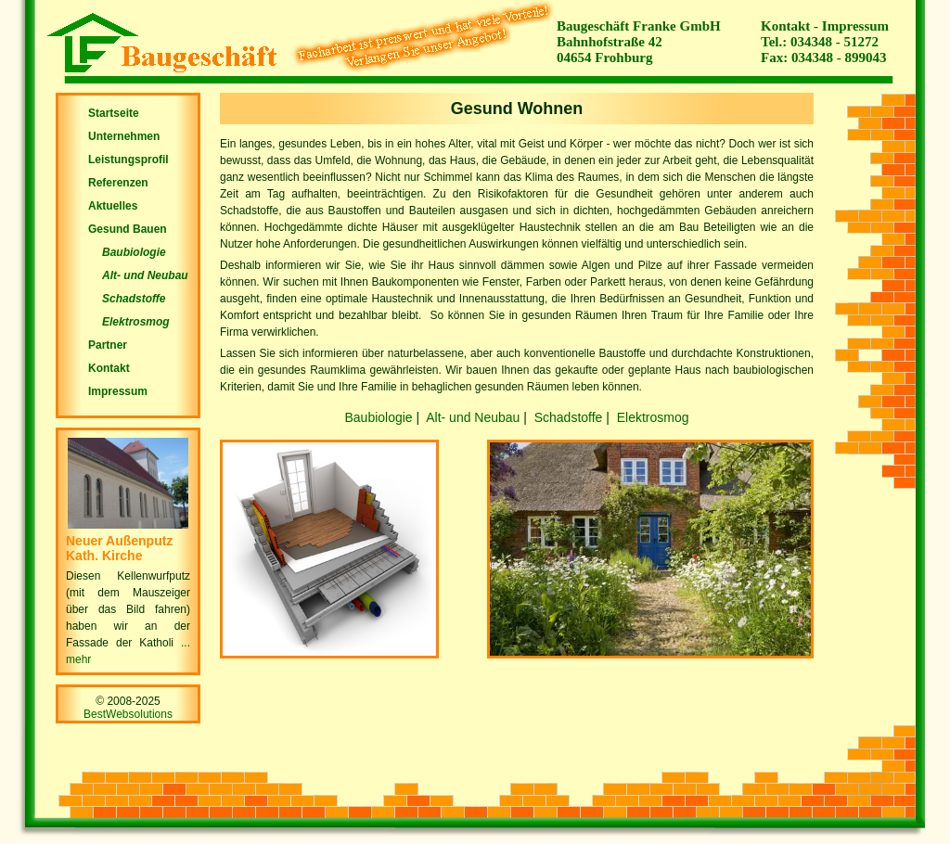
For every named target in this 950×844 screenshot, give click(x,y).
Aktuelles (112, 205)
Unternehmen (124, 136)
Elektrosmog (653, 417)
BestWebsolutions (128, 714)
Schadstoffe (568, 417)
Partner (107, 345)
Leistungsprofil (128, 159)
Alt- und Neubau (473, 417)
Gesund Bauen (127, 229)
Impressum (855, 26)
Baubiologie (378, 417)
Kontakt (785, 26)
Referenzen (118, 182)
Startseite (113, 113)
